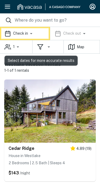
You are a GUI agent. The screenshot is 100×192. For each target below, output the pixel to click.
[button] (50, 33)
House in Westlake (25, 156)
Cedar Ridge (21, 148)
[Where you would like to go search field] (50, 20)
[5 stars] (80, 149)
